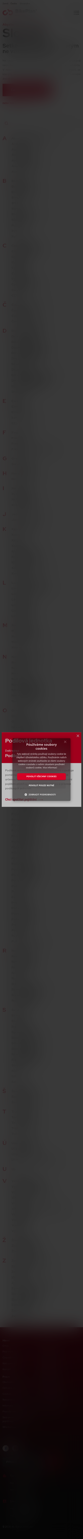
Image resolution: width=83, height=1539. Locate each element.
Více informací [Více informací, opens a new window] (50, 767)
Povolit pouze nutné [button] (41, 785)
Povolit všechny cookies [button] (42, 776)
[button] (41, 794)
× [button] (65, 743)
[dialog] (41, 769)
